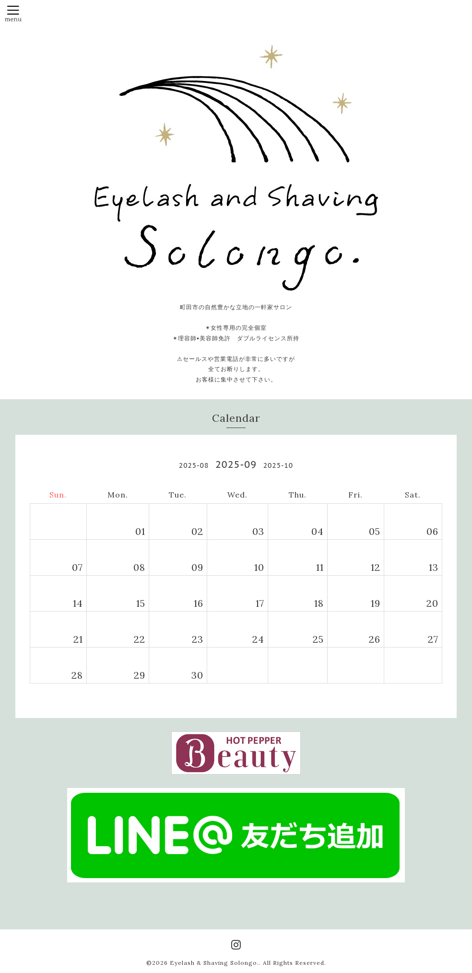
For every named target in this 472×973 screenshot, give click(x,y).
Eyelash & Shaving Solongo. (214, 962)
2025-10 (278, 465)
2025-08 (194, 465)
